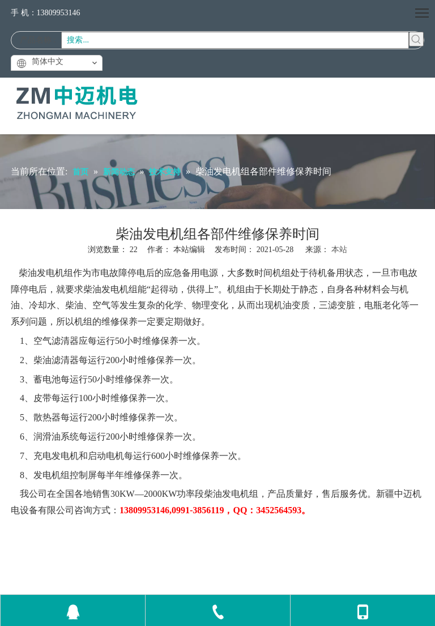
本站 (339, 249)
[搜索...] (235, 40)
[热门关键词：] (416, 39)
